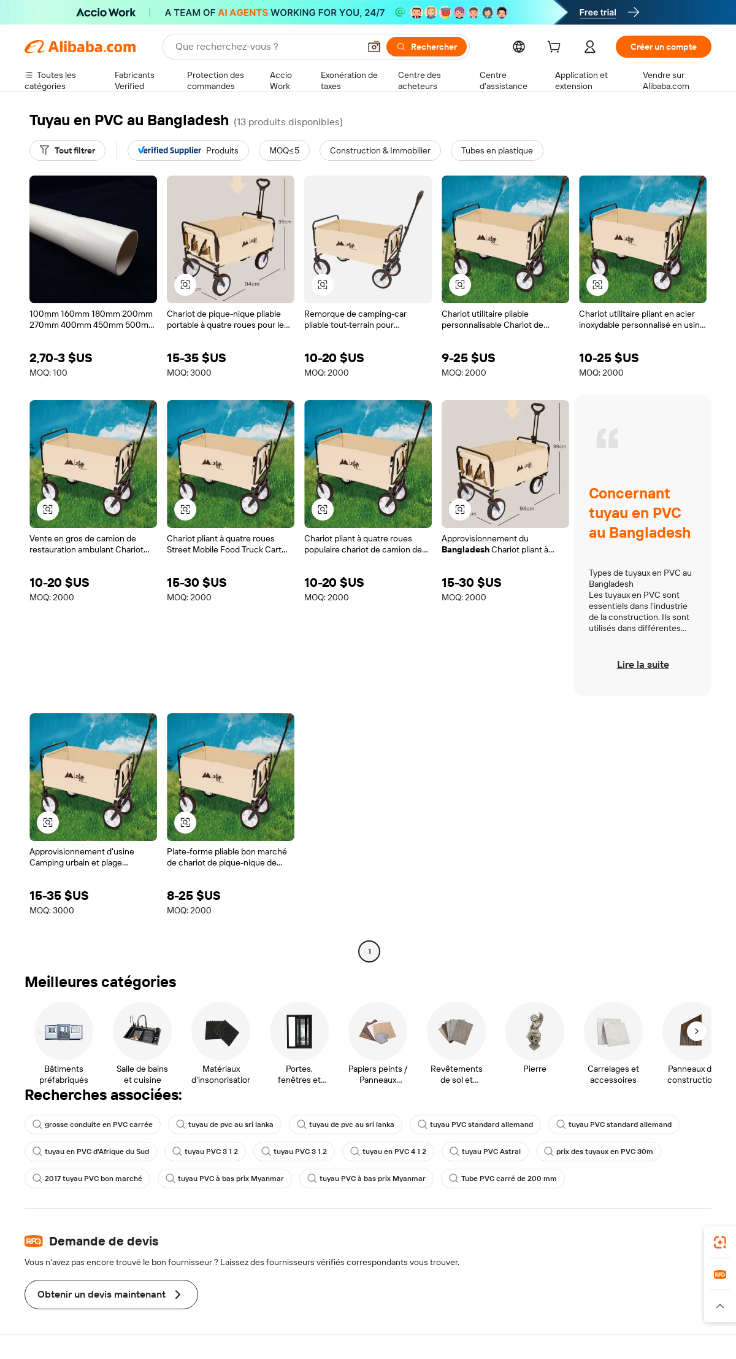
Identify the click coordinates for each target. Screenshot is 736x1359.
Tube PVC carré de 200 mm (503, 1178)
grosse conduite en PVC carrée (93, 1124)
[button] (374, 46)
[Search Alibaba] (266, 46)
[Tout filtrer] (67, 150)
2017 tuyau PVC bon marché (87, 1178)
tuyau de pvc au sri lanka (225, 1124)
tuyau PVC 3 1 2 (205, 1151)
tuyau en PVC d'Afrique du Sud (91, 1151)
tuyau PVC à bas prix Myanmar (225, 1178)
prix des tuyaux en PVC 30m (598, 1151)
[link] (720, 1242)
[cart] (556, 48)
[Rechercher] (426, 46)
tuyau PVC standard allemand (475, 1124)
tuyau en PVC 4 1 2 (388, 1151)
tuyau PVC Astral (485, 1151)
